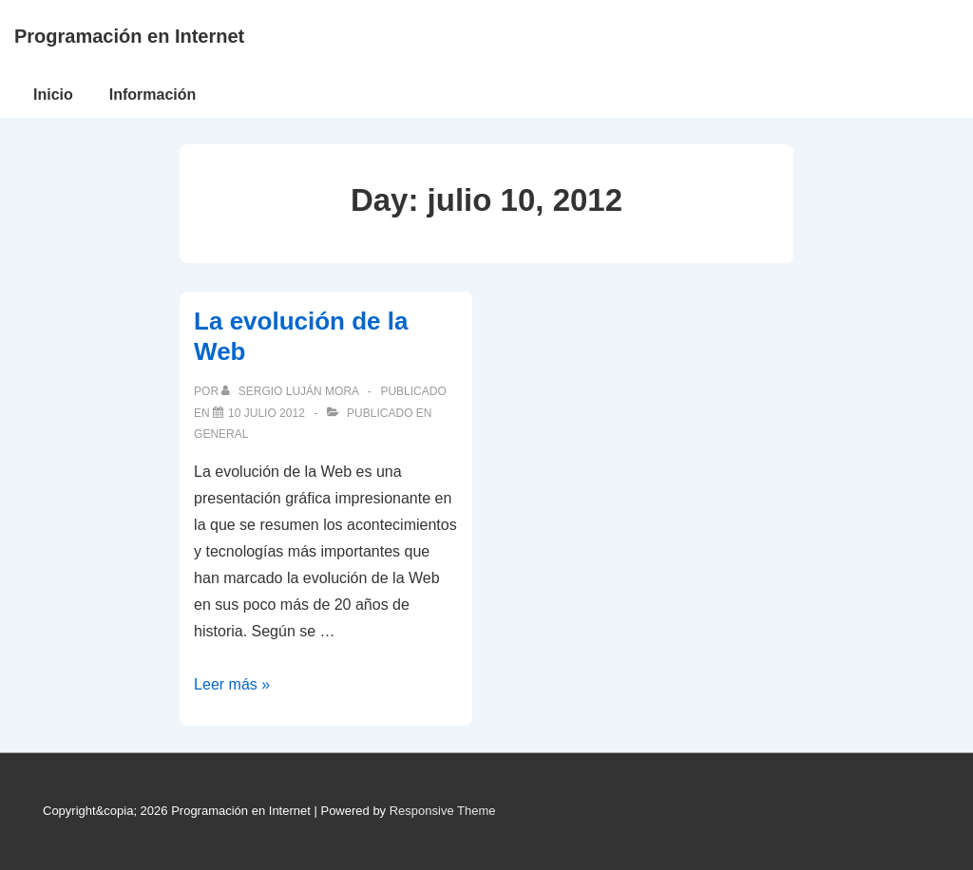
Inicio (53, 94)
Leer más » (232, 684)
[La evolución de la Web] (266, 413)
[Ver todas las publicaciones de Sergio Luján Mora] (291, 391)
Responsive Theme (443, 811)
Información (153, 94)
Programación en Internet (129, 36)
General (221, 434)
